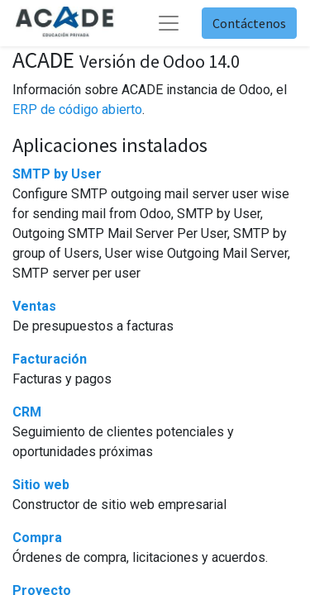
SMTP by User (57, 174)
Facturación (49, 359)
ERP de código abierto (77, 109)
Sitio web (40, 485)
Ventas (34, 306)
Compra (37, 537)
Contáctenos (249, 23)
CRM (26, 412)
